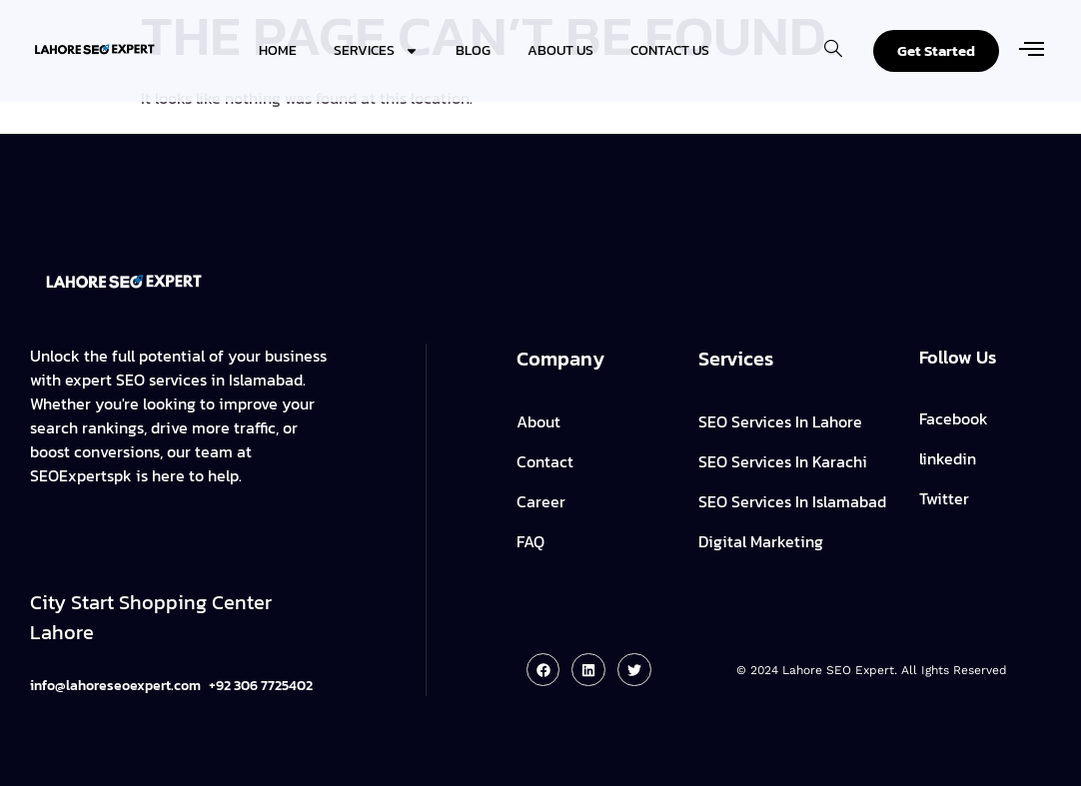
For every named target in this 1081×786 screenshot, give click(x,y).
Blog (473, 50)
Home (278, 50)
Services (376, 51)
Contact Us (669, 50)
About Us (560, 50)
